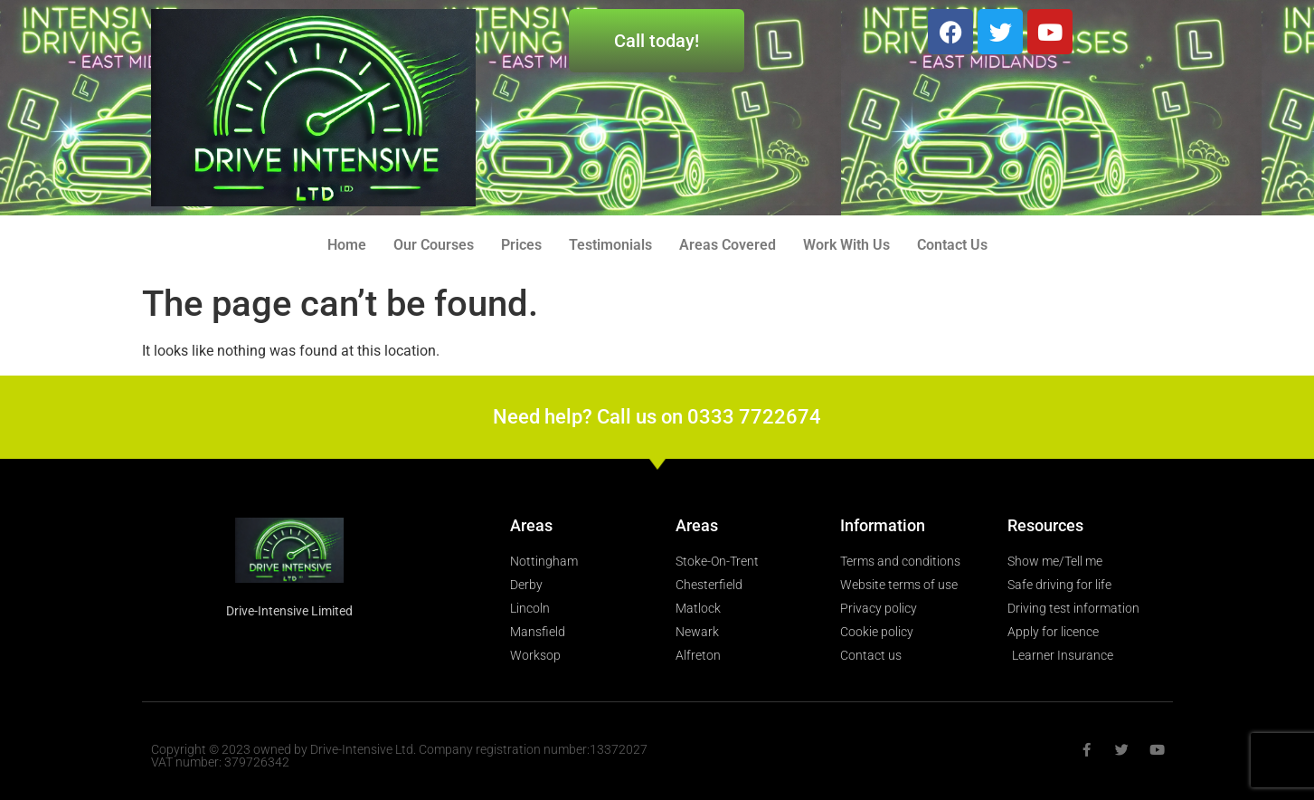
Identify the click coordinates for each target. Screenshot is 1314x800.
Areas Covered (727, 244)
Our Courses (433, 244)
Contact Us (952, 244)
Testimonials (610, 244)
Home (346, 244)
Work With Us (846, 244)
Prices (521, 244)
